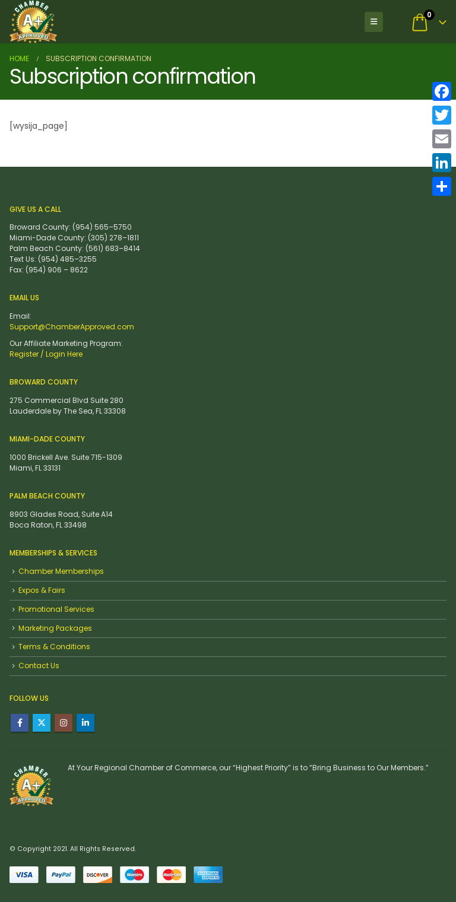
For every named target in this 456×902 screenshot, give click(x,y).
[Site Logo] (33, 21)
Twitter (41, 723)
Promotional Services (56, 609)
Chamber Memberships (61, 571)
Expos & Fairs (41, 590)
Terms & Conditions (54, 646)
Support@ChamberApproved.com (72, 327)
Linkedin (85, 723)
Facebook (19, 723)
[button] (374, 22)
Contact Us (38, 665)
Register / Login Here (46, 354)
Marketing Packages (55, 628)
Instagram (63, 723)
